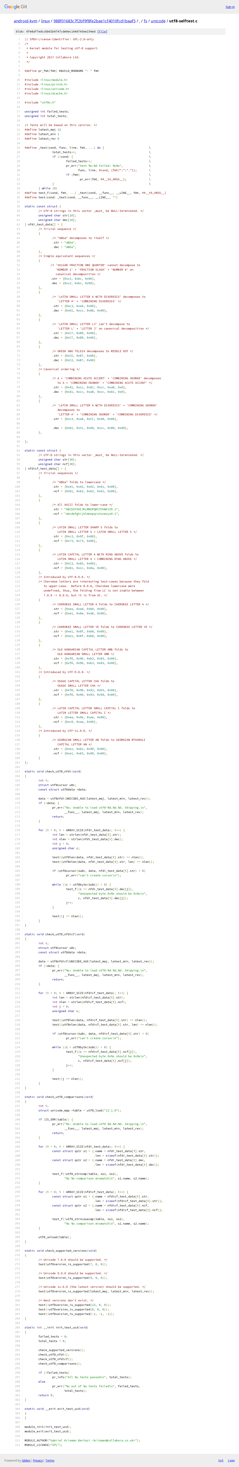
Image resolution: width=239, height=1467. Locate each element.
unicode (158, 20)
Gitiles (26, 1460)
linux (45, 20)
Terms (49, 1460)
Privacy (38, 1460)
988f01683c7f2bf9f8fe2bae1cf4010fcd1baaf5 (95, 20)
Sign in (230, 7)
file (102, 31)
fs (145, 20)
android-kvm (25, 20)
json (231, 1460)
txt (220, 1460)
